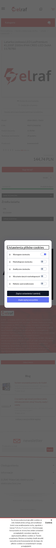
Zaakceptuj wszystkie (28, 300)
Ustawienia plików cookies (25, 247)
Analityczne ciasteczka (21, 269)
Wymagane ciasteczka (21, 254)
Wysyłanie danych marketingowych (26, 276)
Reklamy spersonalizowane (23, 284)
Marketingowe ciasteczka (22, 262)
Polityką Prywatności (23, 528)
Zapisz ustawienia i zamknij (28, 293)
